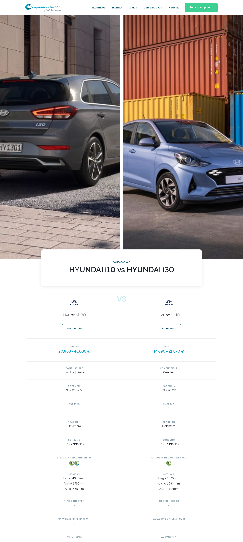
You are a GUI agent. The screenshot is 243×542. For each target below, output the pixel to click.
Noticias (173, 7)
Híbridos (116, 7)
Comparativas (152, 7)
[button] (201, 7)
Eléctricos (97, 7)
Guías (132, 7)
